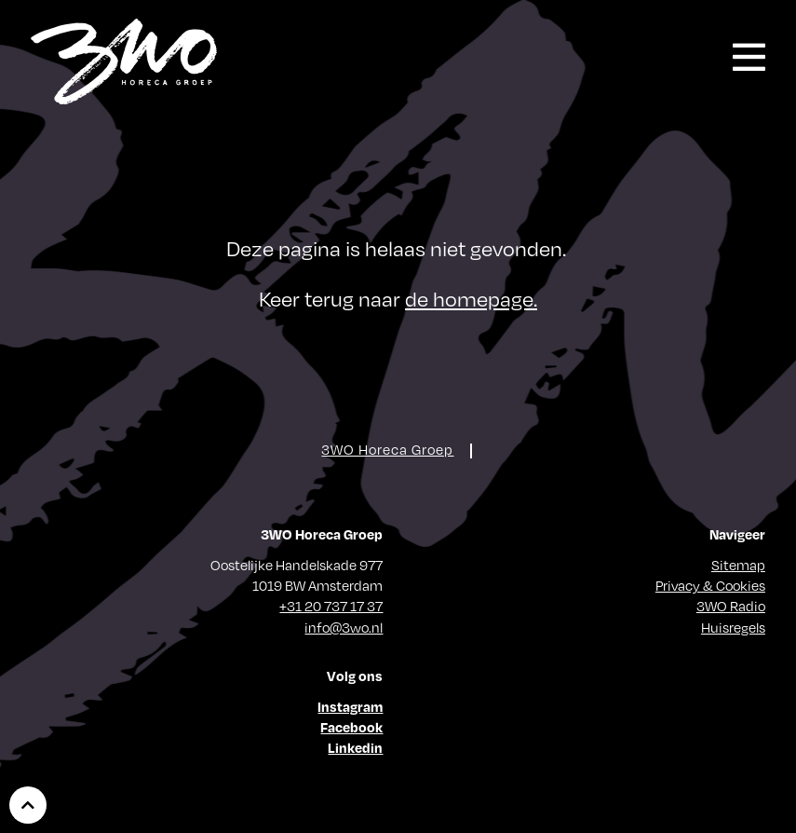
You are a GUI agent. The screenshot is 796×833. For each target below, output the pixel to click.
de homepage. (471, 298)
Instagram (350, 706)
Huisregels (733, 627)
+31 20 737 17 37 (331, 605)
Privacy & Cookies (710, 585)
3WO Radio (730, 605)
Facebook (351, 726)
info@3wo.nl (343, 627)
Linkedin (355, 747)
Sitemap (738, 564)
